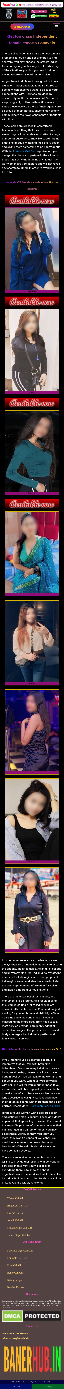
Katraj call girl (15, 1280)
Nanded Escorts (15, 1287)
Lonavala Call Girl (24, 151)
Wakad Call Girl (16, 1198)
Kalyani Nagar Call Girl (20, 1250)
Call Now (16, 1386)
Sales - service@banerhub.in (15, 1338)
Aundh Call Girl (15, 1220)
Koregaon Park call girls (45, 1106)
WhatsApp (48, 1386)
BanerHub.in (48, 1382)
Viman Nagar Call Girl (19, 1235)
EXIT (4, 1307)
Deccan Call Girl (16, 1212)
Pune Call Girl (15, 1265)
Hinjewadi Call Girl (17, 1205)
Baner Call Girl (15, 1272)
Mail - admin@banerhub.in (15, 1333)
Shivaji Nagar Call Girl (19, 1227)
